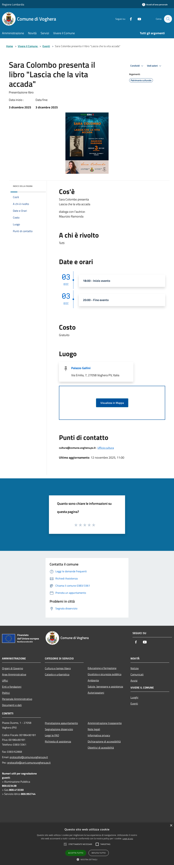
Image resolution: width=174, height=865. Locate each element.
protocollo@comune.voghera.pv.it (29, 757)
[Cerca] (168, 19)
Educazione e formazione (102, 668)
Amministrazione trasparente (105, 723)
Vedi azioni (154, 66)
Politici (6, 693)
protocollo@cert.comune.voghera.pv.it (29, 763)
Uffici (5, 680)
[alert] (87, 844)
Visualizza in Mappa (112, 403)
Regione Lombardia (13, 4)
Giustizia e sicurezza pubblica (104, 674)
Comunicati (137, 674)
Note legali (94, 729)
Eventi (46, 46)
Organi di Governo (12, 668)
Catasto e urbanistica (57, 674)
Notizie (134, 668)
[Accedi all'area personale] (155, 5)
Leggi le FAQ (52, 735)
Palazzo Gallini (81, 368)
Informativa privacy (99, 735)
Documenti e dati (12, 705)
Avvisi (133, 680)
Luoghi (134, 697)
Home (9, 46)
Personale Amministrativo (17, 699)
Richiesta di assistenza (58, 741)
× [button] (171, 825)
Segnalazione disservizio (59, 729)
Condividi (137, 66)
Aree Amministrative (14, 674)
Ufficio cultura (106, 448)
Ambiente (93, 680)
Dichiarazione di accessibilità (104, 741)
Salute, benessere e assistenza (105, 686)
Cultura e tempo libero (58, 668)
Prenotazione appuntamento (61, 723)
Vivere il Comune (28, 46)
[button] (87, 859)
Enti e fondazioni (11, 687)
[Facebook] (129, 19)
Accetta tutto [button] (75, 853)
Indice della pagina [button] (22, 186)
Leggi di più (128, 838)
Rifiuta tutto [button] (99, 853)
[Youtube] (137, 19)
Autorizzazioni (96, 693)
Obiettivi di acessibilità (101, 748)
